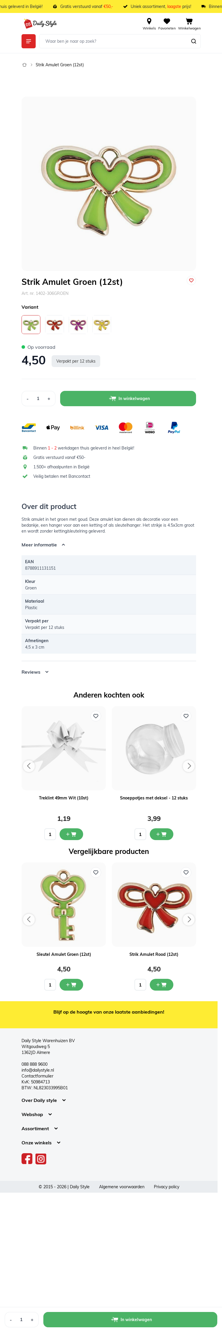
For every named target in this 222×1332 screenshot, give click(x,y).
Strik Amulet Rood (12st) (153, 954)
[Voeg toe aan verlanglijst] (191, 280)
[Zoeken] (193, 41)
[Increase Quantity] (49, 398)
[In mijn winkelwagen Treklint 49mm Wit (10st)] (71, 834)
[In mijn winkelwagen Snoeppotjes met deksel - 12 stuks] (161, 834)
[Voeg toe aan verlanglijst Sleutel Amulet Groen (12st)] (96, 872)
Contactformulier (37, 1076)
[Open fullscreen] (109, 184)
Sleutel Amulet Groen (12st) (64, 954)
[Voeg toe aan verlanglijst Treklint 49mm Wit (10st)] (96, 716)
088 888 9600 (34, 1064)
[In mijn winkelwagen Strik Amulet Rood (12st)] (161, 985)
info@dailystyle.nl (38, 1070)
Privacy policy (166, 1186)
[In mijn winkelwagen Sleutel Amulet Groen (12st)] (71, 985)
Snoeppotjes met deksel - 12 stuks (154, 798)
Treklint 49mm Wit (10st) (63, 798)
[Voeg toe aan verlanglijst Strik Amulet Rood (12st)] (186, 872)
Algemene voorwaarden (121, 1186)
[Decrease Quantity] (27, 398)
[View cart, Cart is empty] (189, 23)
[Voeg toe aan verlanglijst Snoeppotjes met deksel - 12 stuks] (186, 716)
